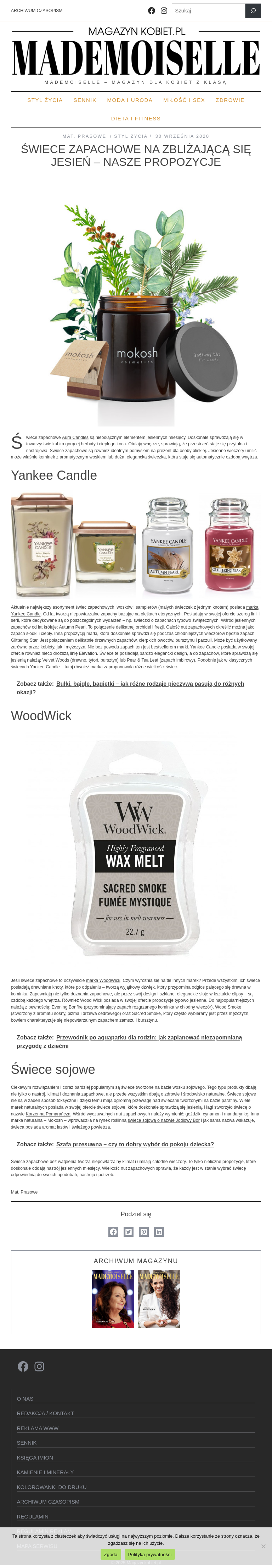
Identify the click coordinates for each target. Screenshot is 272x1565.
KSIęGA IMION (35, 1458)
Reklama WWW (38, 1428)
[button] (113, 1232)
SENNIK (27, 1443)
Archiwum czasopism (48, 1502)
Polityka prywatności (150, 1554)
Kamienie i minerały (45, 1472)
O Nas (25, 1399)
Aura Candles (75, 437)
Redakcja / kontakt (45, 1413)
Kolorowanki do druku (52, 1487)
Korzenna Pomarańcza (48, 1114)
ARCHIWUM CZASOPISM (37, 10)
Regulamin (33, 1517)
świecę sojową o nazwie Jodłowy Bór (164, 1120)
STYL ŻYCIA (131, 136)
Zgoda (111, 1554)
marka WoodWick (103, 980)
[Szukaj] (253, 11)
